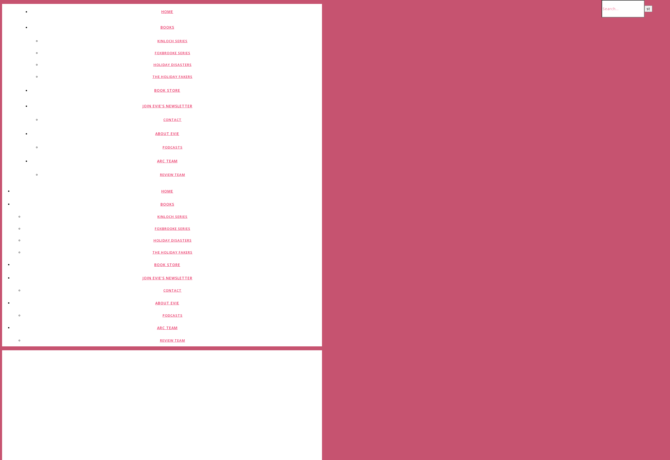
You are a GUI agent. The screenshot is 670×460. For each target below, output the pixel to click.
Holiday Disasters (172, 64)
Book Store (167, 90)
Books (167, 27)
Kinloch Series (172, 41)
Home (167, 11)
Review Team (172, 174)
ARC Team (167, 160)
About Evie (167, 133)
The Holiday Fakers (172, 76)
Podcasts (173, 147)
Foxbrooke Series (172, 53)
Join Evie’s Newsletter (167, 105)
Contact (172, 119)
